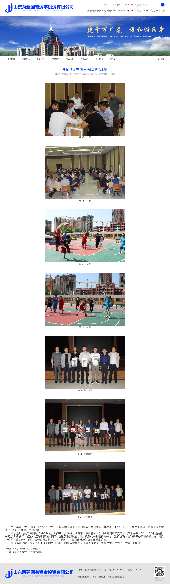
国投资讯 (101, 10)
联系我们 (160, 10)
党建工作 (141, 10)
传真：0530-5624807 (136, 570)
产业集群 (121, 10)
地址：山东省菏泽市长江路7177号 (92, 570)
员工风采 (131, 10)
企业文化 (150, 10)
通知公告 (111, 10)
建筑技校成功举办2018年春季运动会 (27, 552)
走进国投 (91, 10)
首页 (106, 5)
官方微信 (116, 5)
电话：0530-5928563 (117, 570)
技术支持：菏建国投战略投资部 (111, 577)
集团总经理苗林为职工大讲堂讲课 (27, 549)
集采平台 (129, 5)
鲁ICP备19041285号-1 (87, 577)
